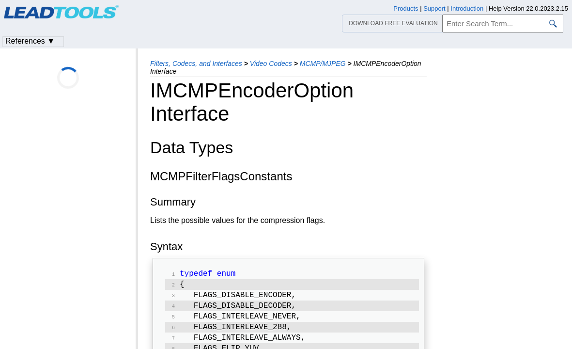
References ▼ (30, 41)
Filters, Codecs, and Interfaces (196, 63)
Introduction (466, 8)
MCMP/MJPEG (323, 63)
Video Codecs (271, 63)
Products (405, 8)
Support (434, 8)
